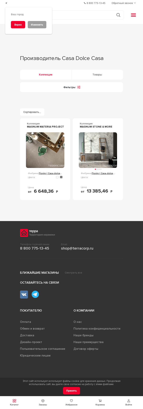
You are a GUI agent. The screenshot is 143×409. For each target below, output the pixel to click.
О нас (77, 322)
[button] (14, 402)
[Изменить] (37, 24)
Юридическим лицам (35, 355)
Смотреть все (73, 272)
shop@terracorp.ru (77, 248)
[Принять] (71, 390)
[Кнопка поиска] (118, 15)
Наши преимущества (88, 342)
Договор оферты (85, 349)
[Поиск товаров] (69, 15)
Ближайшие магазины (39, 273)
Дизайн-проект (31, 342)
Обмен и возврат (32, 328)
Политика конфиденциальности (96, 328)
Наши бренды (83, 335)
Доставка (27, 335)
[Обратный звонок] (124, 3)
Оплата (25, 322)
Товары (97, 74)
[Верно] (18, 24)
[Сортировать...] (32, 112)
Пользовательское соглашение (42, 349)
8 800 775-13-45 (34, 248)
